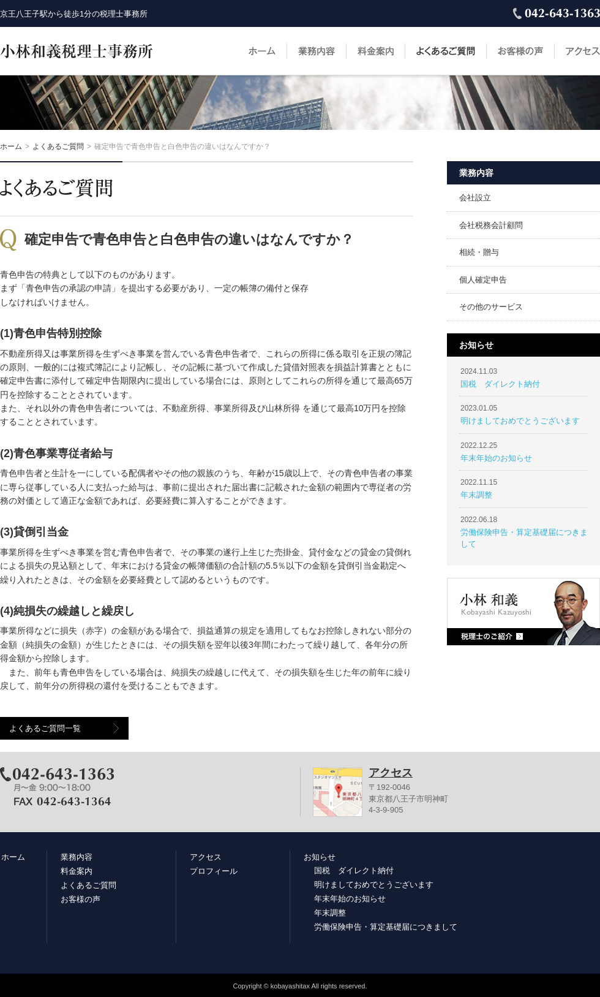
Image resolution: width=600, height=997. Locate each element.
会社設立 (475, 197)
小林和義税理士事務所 (76, 51)
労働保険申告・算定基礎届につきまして (385, 926)
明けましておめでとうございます (520, 420)
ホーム (262, 51)
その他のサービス (491, 306)
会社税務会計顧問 (491, 225)
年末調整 (476, 494)
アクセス (583, 51)
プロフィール (214, 871)
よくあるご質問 (445, 51)
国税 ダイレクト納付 (500, 384)
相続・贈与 (479, 252)
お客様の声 (520, 51)
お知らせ (320, 857)
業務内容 (316, 51)
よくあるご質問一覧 (45, 728)
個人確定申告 (483, 279)
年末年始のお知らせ (496, 458)
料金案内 (376, 51)
